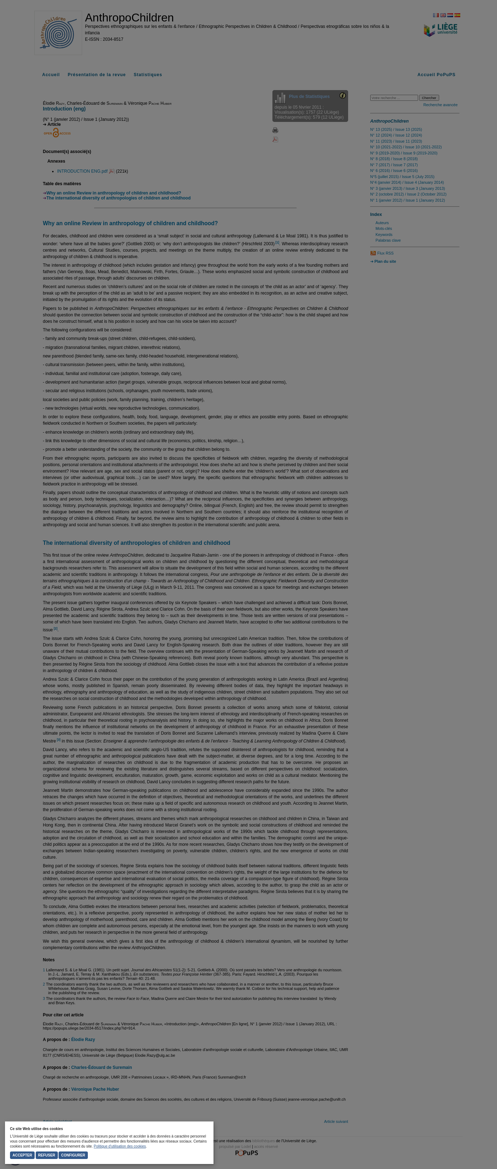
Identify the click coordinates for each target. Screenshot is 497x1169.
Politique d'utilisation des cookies (120, 1146)
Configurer (73, 1155)
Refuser (46, 1155)
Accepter (22, 1155)
